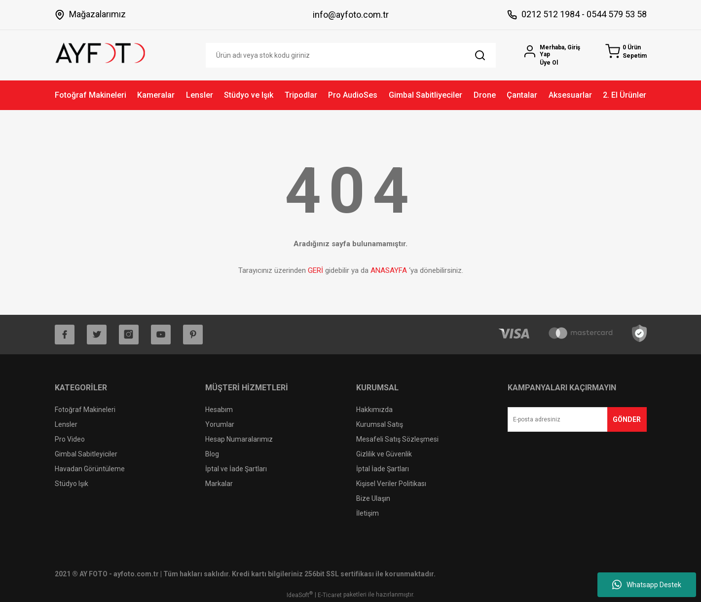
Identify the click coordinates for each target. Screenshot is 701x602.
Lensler (66, 424)
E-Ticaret (330, 595)
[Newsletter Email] (577, 419)
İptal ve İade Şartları (236, 469)
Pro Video (70, 439)
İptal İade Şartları (382, 469)
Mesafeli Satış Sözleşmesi (397, 439)
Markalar (219, 484)
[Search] (351, 55)
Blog (212, 454)
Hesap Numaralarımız (239, 439)
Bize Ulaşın (373, 498)
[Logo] (101, 52)
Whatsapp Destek (646, 584)
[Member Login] (556, 55)
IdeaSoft (300, 595)
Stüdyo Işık (71, 484)
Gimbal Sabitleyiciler (86, 454)
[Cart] (626, 51)
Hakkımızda (374, 410)
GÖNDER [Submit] (627, 419)
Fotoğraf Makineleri (85, 410)
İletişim (367, 513)
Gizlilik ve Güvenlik (384, 454)
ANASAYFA (388, 270)
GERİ (315, 270)
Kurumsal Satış (379, 424)
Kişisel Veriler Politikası (391, 484)
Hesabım (219, 410)
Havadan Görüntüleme (90, 469)
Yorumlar (219, 424)
